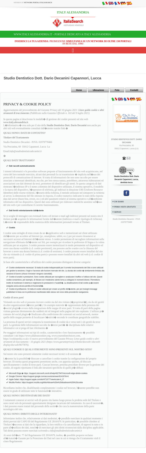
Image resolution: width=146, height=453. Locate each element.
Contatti (134, 90)
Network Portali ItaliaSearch (38, 2)
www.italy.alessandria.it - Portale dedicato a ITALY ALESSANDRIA (62, 34)
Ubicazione (98, 90)
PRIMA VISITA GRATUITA (125, 207)
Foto (117, 90)
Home (79, 90)
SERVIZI (117, 212)
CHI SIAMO (119, 202)
